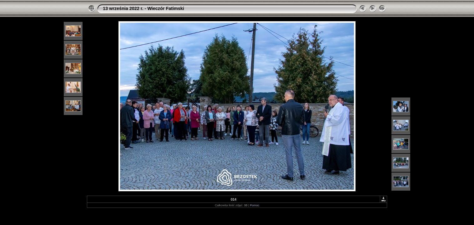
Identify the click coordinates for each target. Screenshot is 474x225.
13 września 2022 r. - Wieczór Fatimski (143, 8)
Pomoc (254, 205)
